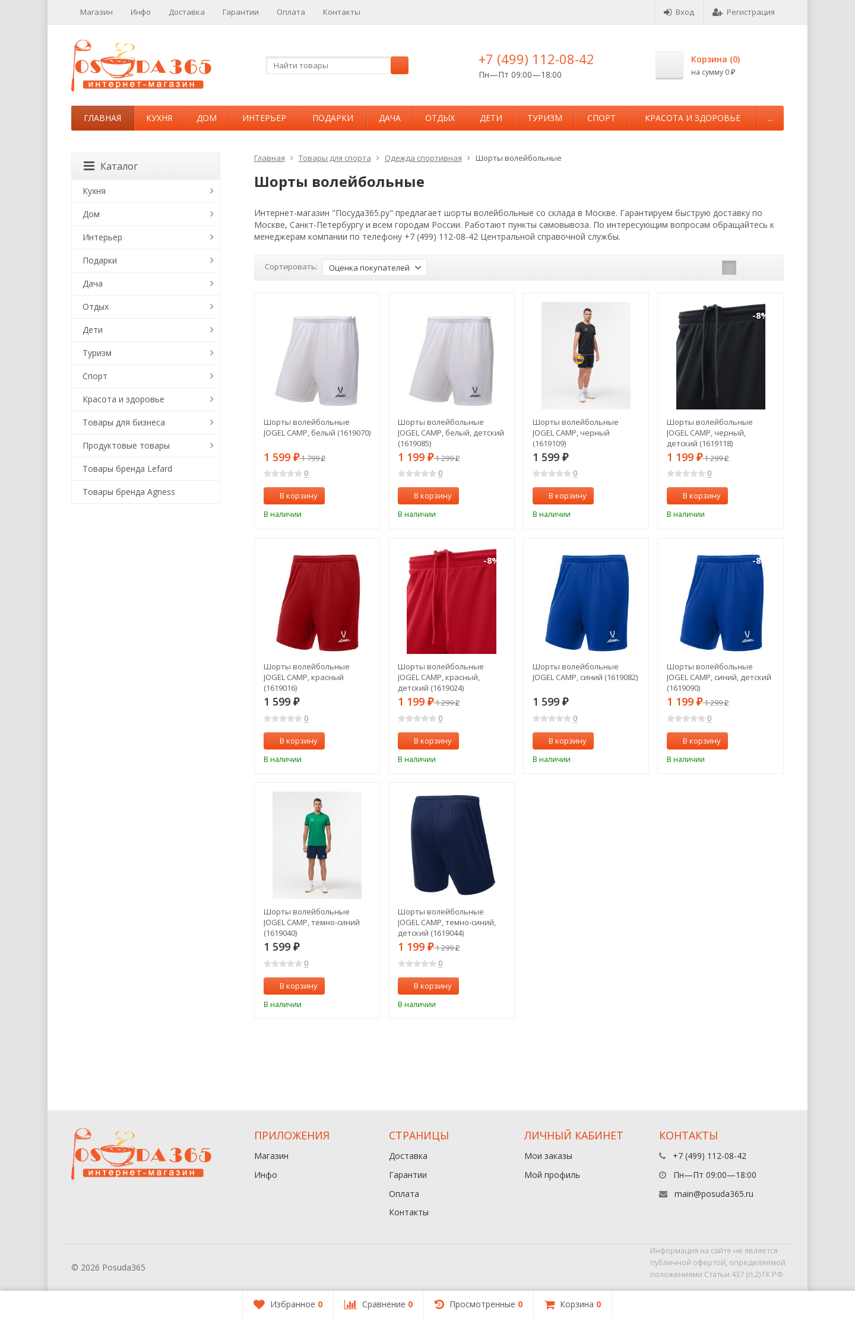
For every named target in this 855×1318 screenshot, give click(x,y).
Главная (102, 117)
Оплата (291, 12)
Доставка (187, 12)
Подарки (332, 117)
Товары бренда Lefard (127, 468)
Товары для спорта (335, 158)
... (770, 117)
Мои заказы (548, 1155)
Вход (679, 12)
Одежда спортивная (423, 158)
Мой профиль (552, 1174)
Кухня (159, 117)
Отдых (440, 117)
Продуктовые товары (126, 445)
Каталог (111, 166)
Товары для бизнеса (124, 422)
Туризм (544, 117)
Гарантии (241, 12)
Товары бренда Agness (129, 491)
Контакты (341, 12)
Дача (390, 117)
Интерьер (264, 117)
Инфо (141, 12)
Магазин (96, 12)
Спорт (601, 117)
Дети (491, 117)
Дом (207, 117)
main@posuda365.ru (713, 1193)
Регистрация (743, 12)
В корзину (292, 495)
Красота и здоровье (692, 117)
